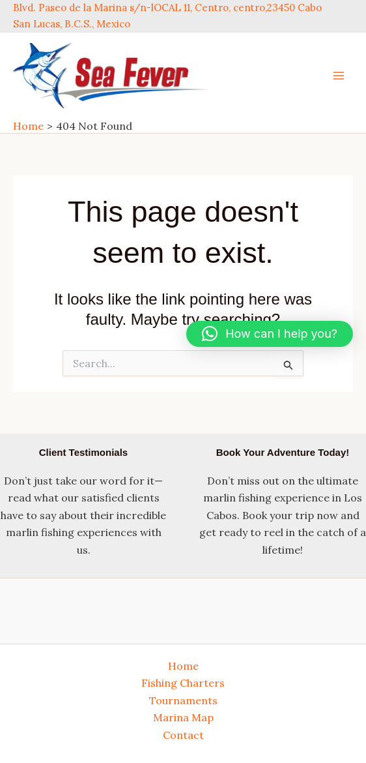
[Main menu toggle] (338, 75)
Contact (183, 734)
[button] (269, 334)
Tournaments (183, 700)
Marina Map (183, 717)
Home (183, 665)
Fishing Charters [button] (183, 682)
